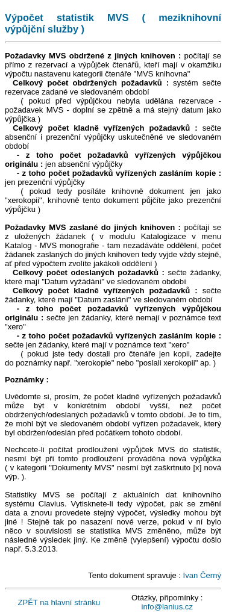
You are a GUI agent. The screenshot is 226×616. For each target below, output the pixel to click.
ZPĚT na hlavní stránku (58, 602)
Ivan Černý (202, 575)
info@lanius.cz (167, 606)
